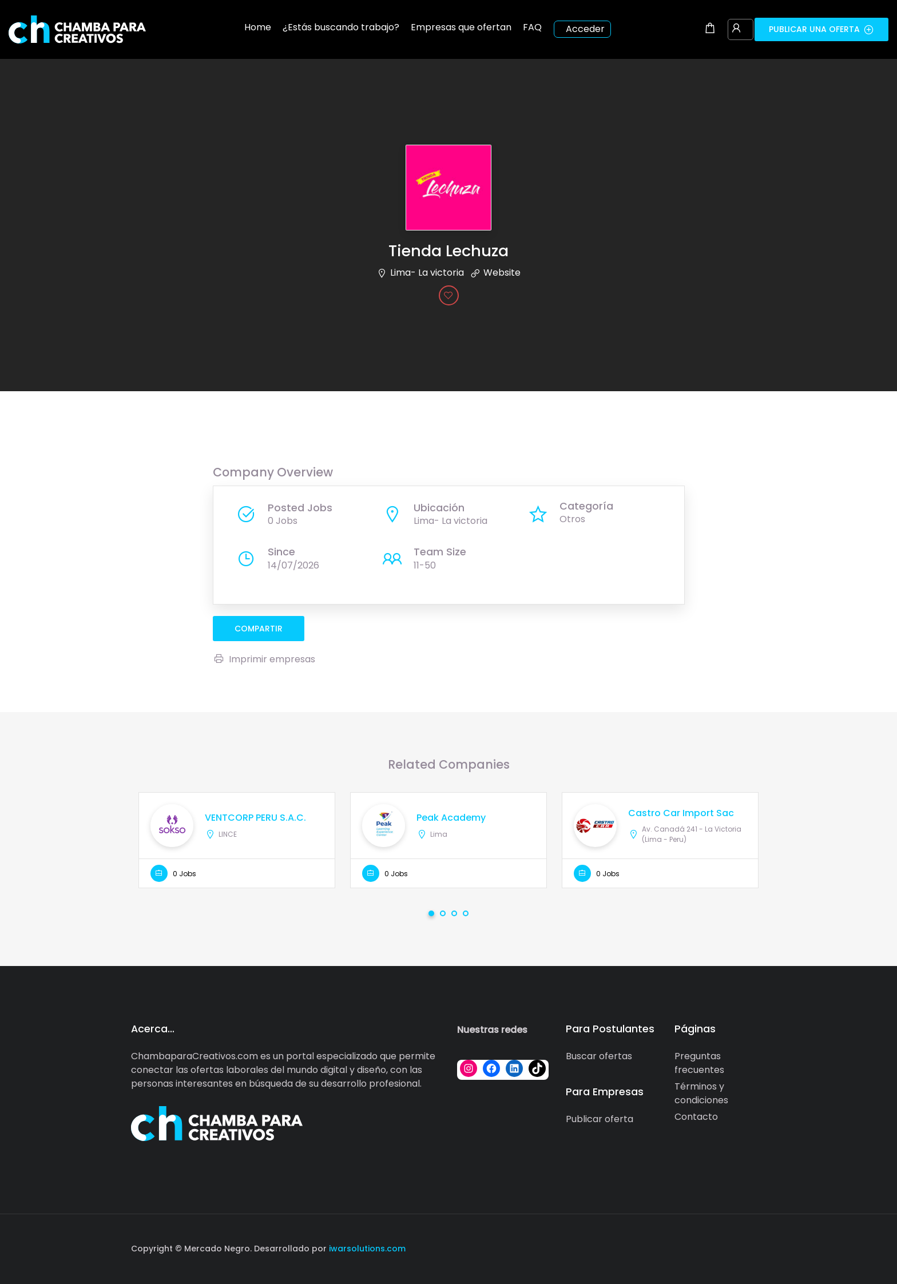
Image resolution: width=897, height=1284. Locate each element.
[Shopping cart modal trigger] (710, 29)
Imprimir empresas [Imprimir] (264, 659)
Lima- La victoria (427, 272)
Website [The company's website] (502, 272)
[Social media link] (756, 1247)
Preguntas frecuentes (699, 1063)
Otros (572, 519)
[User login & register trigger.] (736, 29)
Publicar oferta (599, 1119)
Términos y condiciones (701, 1093)
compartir (259, 628)
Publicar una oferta (821, 29)
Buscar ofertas (599, 1056)
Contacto (696, 1116)
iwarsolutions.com (366, 1248)
